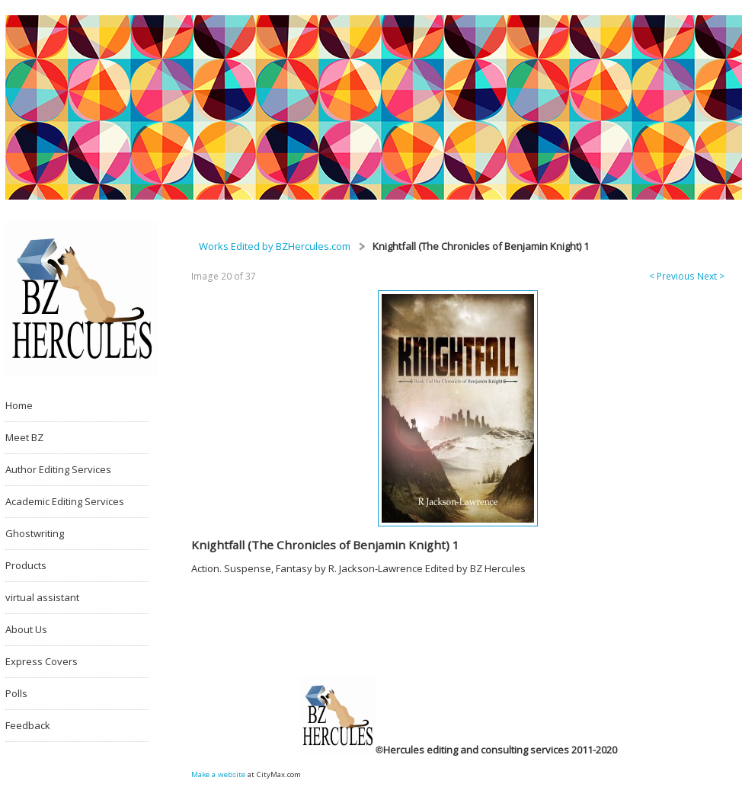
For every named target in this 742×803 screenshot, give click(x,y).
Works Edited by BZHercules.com (274, 246)
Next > (710, 276)
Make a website (218, 774)
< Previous (672, 276)
